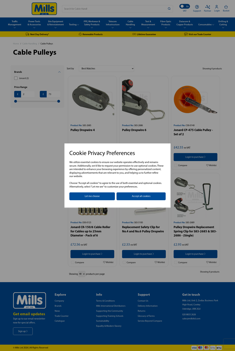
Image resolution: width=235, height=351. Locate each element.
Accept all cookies (141, 196)
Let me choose (92, 196)
